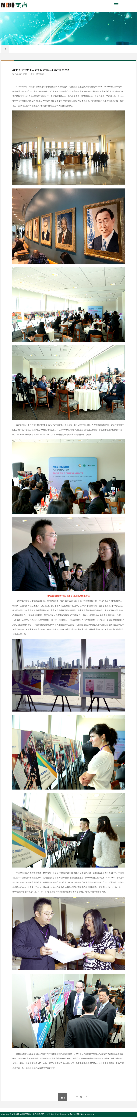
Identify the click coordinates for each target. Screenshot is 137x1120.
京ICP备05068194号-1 (64, 1117)
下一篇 (79, 1100)
